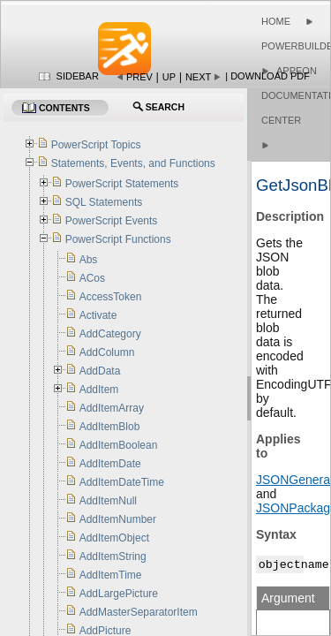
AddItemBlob (109, 426)
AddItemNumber (117, 519)
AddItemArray (111, 408)
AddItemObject (114, 538)
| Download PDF (267, 76)
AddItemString (113, 556)
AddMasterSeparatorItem (138, 612)
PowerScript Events (111, 221)
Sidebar (77, 76)
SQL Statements (104, 202)
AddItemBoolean (118, 445)
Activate (98, 315)
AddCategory (110, 334)
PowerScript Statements (122, 184)
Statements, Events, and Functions (133, 163)
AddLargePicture (118, 593)
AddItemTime (110, 575)
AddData (100, 371)
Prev (139, 77)
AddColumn (107, 352)
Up (169, 77)
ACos (92, 278)
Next (198, 77)
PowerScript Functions (118, 239)
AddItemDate (110, 464)
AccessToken (110, 297)
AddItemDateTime (121, 482)
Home (275, 21)
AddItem (99, 389)
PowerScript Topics (96, 145)
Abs (88, 260)
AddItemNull (108, 501)
